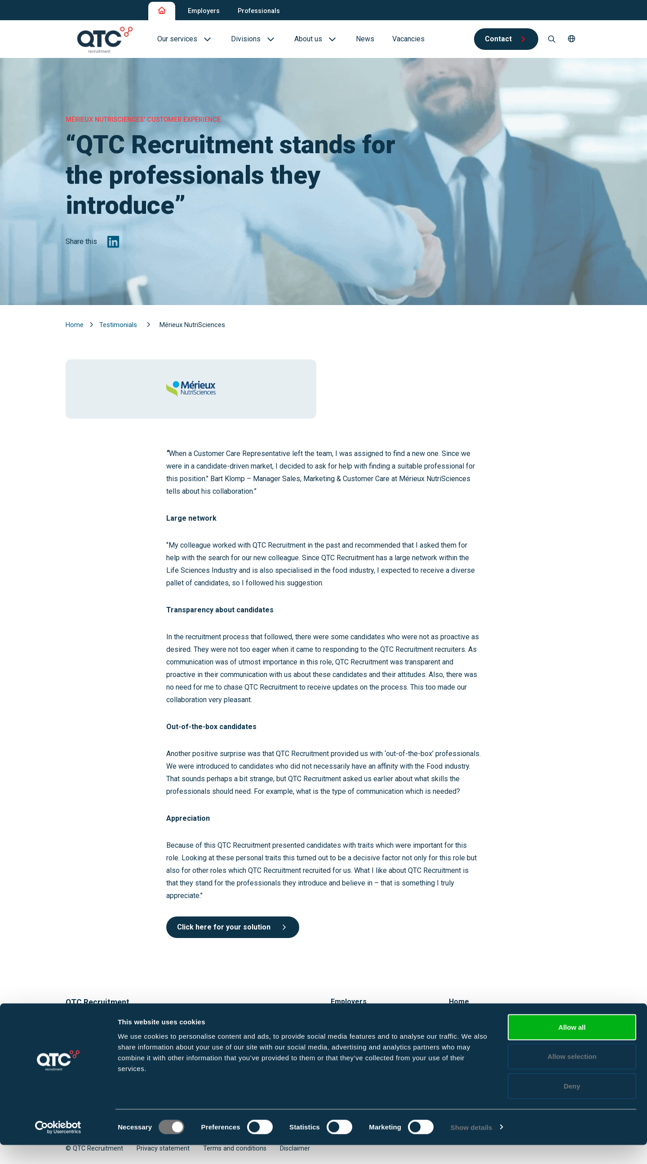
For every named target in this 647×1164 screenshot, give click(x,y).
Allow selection (571, 1076)
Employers (204, 10)
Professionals (259, 10)
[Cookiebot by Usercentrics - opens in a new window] (58, 1146)
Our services (351, 1021)
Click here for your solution (232, 927)
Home (75, 325)
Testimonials (119, 325)
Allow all (572, 1046)
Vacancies (465, 1021)
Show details (471, 1146)
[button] (571, 39)
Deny (572, 1105)
